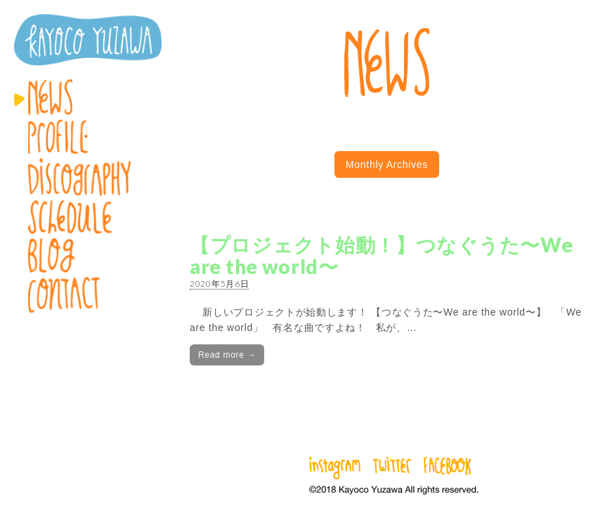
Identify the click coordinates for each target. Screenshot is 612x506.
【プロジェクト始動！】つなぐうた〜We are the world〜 (381, 255)
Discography (88, 177)
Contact (88, 295)
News (88, 97)
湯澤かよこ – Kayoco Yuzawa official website (88, 39)
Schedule (88, 217)
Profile (88, 136)
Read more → (227, 355)
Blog (88, 255)
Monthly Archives (387, 164)
